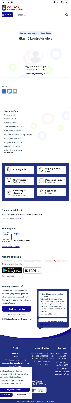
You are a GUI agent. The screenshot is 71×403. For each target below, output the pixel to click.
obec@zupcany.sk (62, 361)
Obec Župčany (41, 394)
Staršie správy (44, 313)
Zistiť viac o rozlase (16, 304)
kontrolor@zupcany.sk (35, 63)
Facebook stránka (62, 363)
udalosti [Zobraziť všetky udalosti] (17, 207)
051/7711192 (62, 358)
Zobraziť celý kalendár (11, 236)
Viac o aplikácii (8, 265)
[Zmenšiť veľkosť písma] (58, 2)
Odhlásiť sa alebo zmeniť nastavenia (16, 308)
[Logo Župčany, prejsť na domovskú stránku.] (35, 8)
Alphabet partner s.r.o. (46, 391)
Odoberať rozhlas (16, 298)
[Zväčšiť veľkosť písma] (62, 2)
